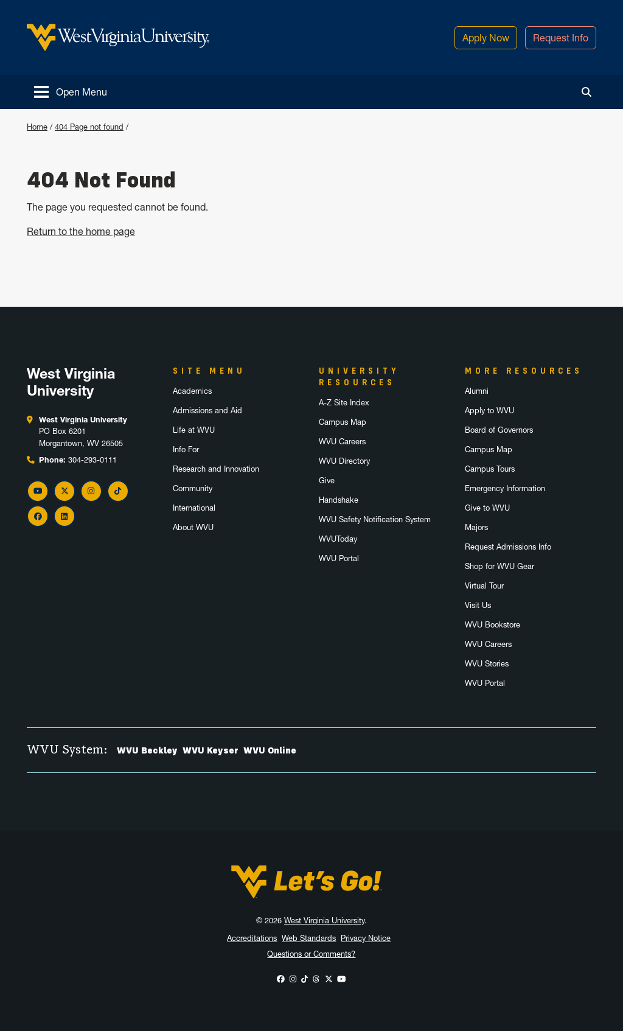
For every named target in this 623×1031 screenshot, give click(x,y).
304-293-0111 (92, 459)
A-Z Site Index (344, 402)
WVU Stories (487, 663)
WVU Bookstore (492, 624)
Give (327, 480)
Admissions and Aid (207, 410)
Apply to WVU (489, 410)
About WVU (193, 527)
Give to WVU (487, 507)
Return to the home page (81, 231)
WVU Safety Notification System (375, 519)
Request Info (560, 38)
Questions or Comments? (311, 954)
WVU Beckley (147, 750)
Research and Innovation (216, 469)
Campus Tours (490, 469)
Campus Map (342, 422)
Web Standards (309, 938)
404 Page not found (89, 126)
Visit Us (478, 605)
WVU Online (269, 750)
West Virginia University (324, 920)
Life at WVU (194, 430)
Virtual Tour (484, 585)
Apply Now (485, 38)
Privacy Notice (366, 938)
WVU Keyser (210, 750)
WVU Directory (344, 461)
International (194, 507)
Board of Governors (499, 430)
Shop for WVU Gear (499, 566)
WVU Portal (339, 558)
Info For (186, 449)
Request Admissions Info (508, 546)
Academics (192, 391)
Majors (476, 527)
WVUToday (338, 538)
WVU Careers (342, 441)
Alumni (477, 391)
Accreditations (252, 938)
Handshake (338, 500)
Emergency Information (505, 488)
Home (37, 126)
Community (192, 488)
